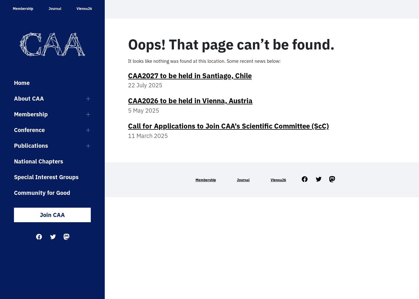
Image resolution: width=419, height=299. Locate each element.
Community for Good (42, 193)
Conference (29, 130)
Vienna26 (84, 8)
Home (22, 83)
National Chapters (38, 161)
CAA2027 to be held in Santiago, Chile (190, 75)
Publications (31, 146)
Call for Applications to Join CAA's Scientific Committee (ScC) (228, 126)
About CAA (29, 98)
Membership (23, 8)
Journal (55, 8)
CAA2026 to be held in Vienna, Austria (190, 100)
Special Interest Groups (46, 177)
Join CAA (52, 215)
